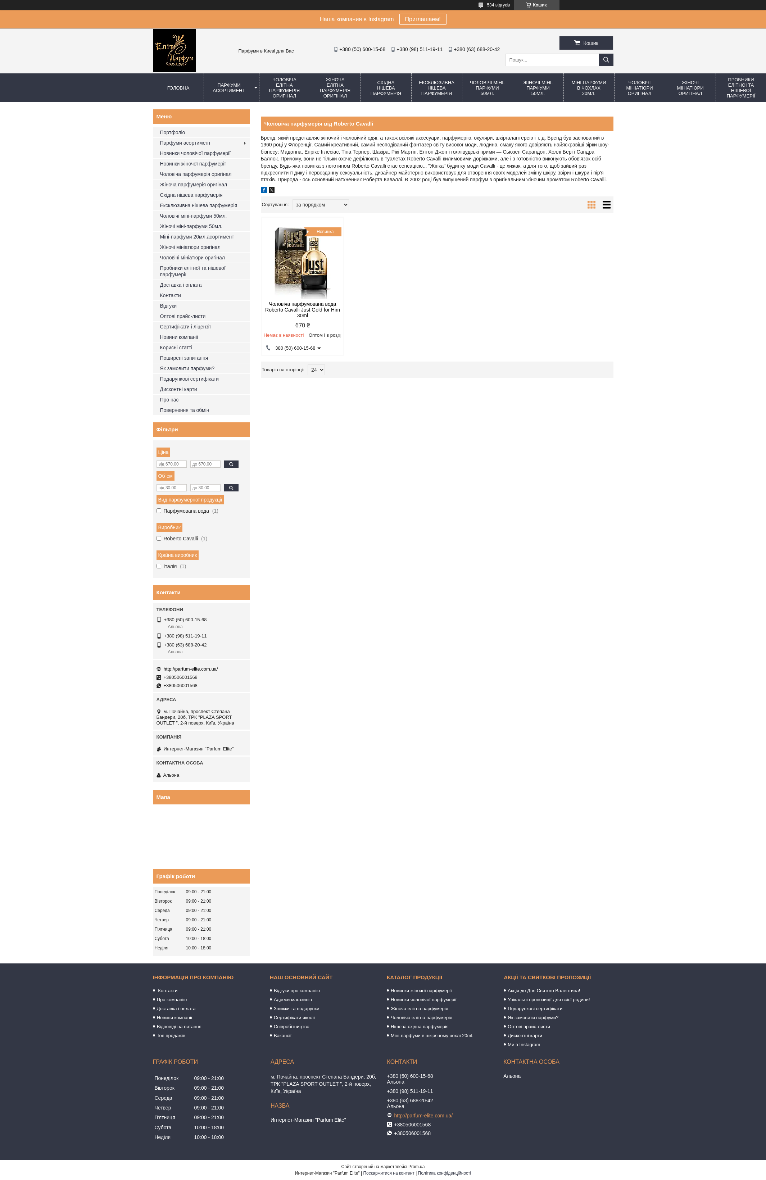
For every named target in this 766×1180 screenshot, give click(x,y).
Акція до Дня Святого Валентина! (544, 990)
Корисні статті (176, 347)
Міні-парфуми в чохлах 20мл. (588, 88)
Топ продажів (171, 1035)
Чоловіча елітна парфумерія (421, 1017)
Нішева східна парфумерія (420, 1026)
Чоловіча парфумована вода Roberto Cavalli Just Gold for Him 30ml (302, 309)
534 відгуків (498, 5)
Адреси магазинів (293, 999)
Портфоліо (172, 132)
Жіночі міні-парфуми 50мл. (538, 88)
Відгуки (168, 306)
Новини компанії (179, 337)
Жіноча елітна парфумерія (419, 1008)
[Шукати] (606, 60)
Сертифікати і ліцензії (185, 327)
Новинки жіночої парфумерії (193, 164)
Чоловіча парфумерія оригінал (196, 174)
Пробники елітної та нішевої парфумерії (193, 271)
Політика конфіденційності (444, 1173)
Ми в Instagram (524, 1044)
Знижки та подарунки (296, 1008)
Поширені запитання (184, 358)
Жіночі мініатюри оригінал (690, 88)
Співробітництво (291, 1026)
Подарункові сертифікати (189, 379)
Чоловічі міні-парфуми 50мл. (487, 88)
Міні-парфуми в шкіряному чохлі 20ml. (432, 1035)
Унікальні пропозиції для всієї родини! (549, 999)
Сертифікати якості (295, 1017)
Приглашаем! (423, 19)
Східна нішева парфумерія (386, 88)
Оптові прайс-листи (183, 316)
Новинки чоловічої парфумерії (195, 153)
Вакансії (282, 1035)
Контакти (170, 295)
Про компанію (172, 999)
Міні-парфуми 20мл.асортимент (197, 237)
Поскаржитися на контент (388, 1173)
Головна (178, 88)
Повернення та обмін (184, 410)
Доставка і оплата (181, 285)
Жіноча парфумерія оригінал (193, 184)
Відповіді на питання (179, 1026)
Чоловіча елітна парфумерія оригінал (284, 88)
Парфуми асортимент (229, 87)
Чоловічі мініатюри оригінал (639, 88)
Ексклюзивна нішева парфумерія (436, 88)
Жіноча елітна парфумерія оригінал (335, 88)
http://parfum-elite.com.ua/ (191, 669)
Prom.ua (416, 1166)
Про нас (169, 400)
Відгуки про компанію (297, 990)
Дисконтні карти (178, 389)
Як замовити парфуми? (187, 368)
